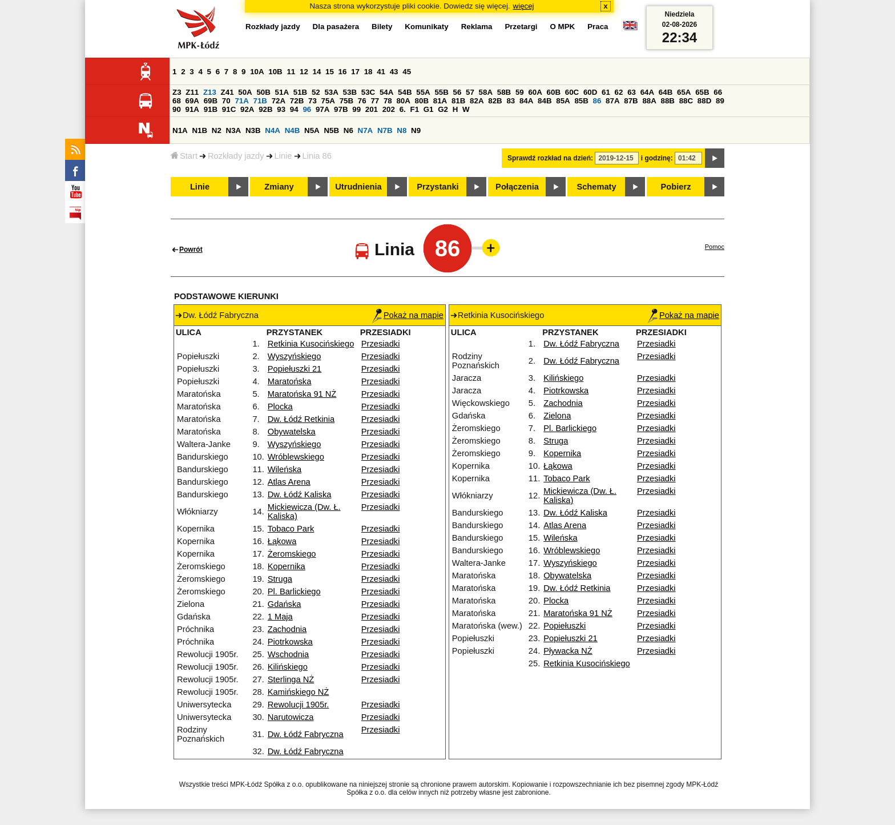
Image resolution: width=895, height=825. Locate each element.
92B (265, 109)
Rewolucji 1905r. (298, 704)
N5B (331, 130)
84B (544, 100)
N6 (348, 130)
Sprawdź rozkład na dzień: (550, 158)
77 (374, 100)
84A (526, 100)
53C (368, 92)
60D (590, 92)
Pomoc (714, 246)
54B (405, 92)
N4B (292, 130)
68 (176, 100)
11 (291, 71)
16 (342, 71)
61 (606, 92)
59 (519, 92)
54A (386, 92)
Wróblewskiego (296, 456)
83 (510, 100)
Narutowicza (291, 717)
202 (388, 109)
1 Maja (280, 616)
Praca (597, 26)
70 (226, 100)
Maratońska (290, 381)
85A (563, 100)
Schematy (596, 186)
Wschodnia (288, 654)
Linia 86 (317, 155)
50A (245, 92)
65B (702, 92)
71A (241, 100)
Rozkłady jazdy (236, 155)
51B (300, 92)
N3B (253, 130)
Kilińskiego (288, 666)
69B (210, 100)
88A (649, 100)
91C (229, 109)
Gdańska (284, 604)
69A (192, 100)
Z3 (177, 92)
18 (368, 71)
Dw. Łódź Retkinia (301, 419)
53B (350, 92)
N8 (401, 130)
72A (278, 100)
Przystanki (437, 186)
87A (612, 100)
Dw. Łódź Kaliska (300, 494)
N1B (199, 130)
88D (704, 100)
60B (554, 92)
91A (192, 109)
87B (631, 100)
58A (486, 92)
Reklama (477, 26)
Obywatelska (292, 431)
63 (631, 92)
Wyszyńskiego (294, 356)
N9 (416, 130)
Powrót (191, 249)
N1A (180, 130)
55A (423, 92)
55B (441, 92)
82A (476, 100)
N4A (272, 130)
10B (275, 71)
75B (346, 100)
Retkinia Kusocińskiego (311, 343)
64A (647, 92)
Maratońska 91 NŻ (302, 394)
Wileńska (284, 469)
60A (535, 92)
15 (329, 71)
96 (307, 109)
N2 (216, 130)
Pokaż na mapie (408, 315)
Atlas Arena (289, 481)
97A (322, 109)
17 (355, 71)
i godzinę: (657, 158)
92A (247, 109)
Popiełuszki (564, 625)
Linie (283, 155)
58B (504, 92)
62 (619, 92)
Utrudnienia (358, 186)
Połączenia (517, 186)
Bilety (382, 26)
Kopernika (286, 566)
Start (184, 155)
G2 (443, 109)
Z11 (192, 92)
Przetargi (521, 26)
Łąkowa (282, 541)
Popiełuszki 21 (295, 368)
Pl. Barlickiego (294, 591)
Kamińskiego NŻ (298, 692)
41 (381, 71)
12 (304, 71)
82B (495, 100)
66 (717, 92)
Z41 (227, 92)
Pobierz (676, 186)
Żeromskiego (292, 553)
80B (422, 100)
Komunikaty (426, 26)
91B (210, 109)
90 (176, 109)
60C (572, 92)
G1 (429, 109)
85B (581, 100)
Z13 (209, 92)
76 (362, 100)
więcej (523, 6)
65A (684, 92)
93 (281, 109)
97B (341, 109)
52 (316, 92)
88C (686, 100)
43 (394, 71)
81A (440, 100)
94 (294, 109)
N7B (385, 130)
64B (665, 92)
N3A (233, 130)
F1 (414, 109)
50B (263, 92)
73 (312, 100)
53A (331, 92)
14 (317, 71)
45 (406, 71)
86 (597, 100)
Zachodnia (287, 629)
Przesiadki (380, 343)
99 (356, 109)
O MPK (562, 26)
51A (282, 92)
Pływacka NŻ (567, 650)
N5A (312, 130)
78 (388, 100)
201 (371, 109)
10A (257, 71)
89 (720, 100)
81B (458, 100)
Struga (280, 578)
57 (470, 92)
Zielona (557, 415)
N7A (365, 130)
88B (668, 100)
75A (328, 100)
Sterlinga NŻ (291, 679)
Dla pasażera (336, 26)
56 (457, 92)
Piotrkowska (290, 641)
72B (297, 100)
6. (403, 109)
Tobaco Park (291, 528)
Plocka (280, 406)
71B (260, 100)
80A (403, 100)
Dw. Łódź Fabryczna (306, 734)
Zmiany (278, 186)
